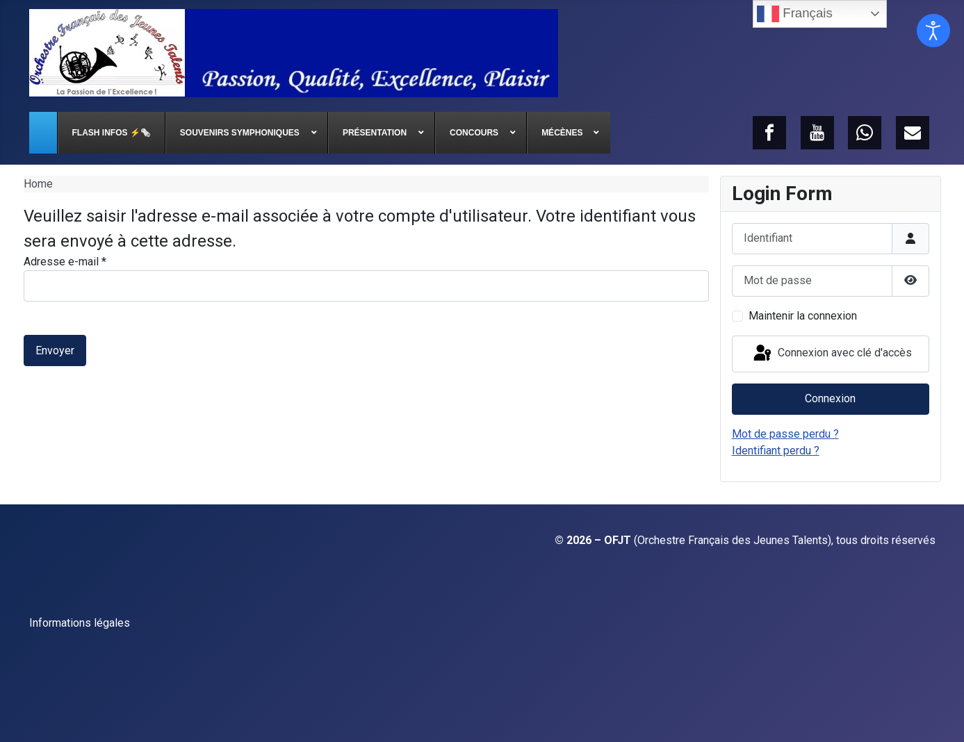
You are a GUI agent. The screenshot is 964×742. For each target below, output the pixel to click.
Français (795, 14)
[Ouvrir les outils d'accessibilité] (933, 30)
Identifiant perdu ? (775, 450)
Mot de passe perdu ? (785, 433)
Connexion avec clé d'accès (831, 353)
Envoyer (54, 350)
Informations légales (79, 622)
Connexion (830, 398)
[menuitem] (43, 133)
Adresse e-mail (65, 261)
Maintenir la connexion (803, 315)
